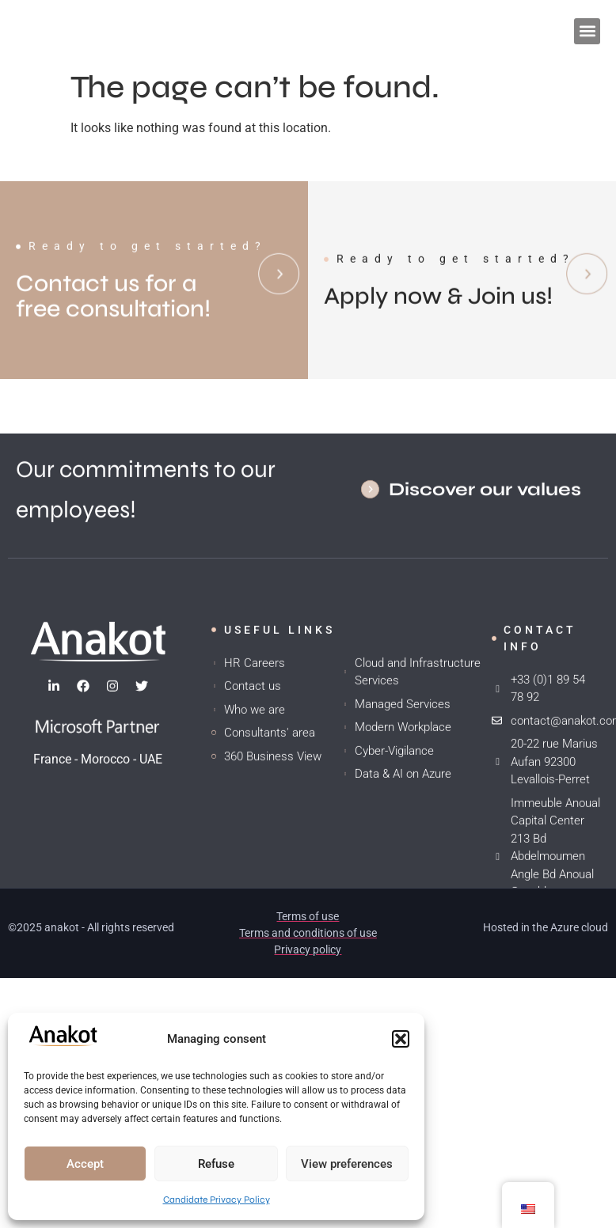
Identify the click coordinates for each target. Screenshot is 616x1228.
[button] (401, 1039)
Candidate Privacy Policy (216, 1199)
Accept (85, 1164)
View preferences (347, 1164)
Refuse (216, 1164)
